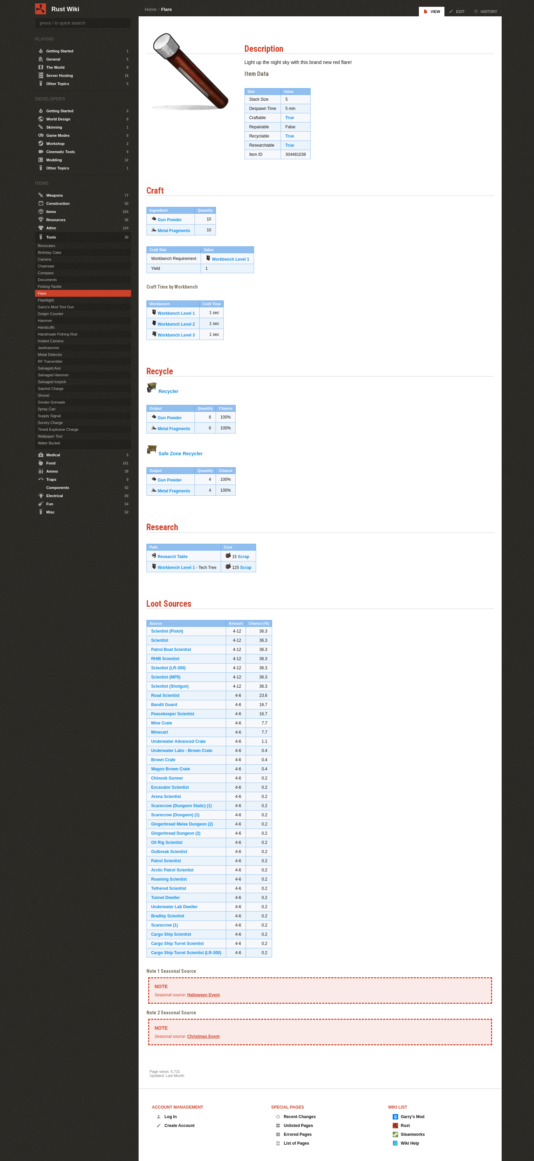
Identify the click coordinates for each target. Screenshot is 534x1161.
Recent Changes (296, 1116)
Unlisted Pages (294, 1125)
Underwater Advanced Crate (181, 740)
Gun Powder (173, 218)
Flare (166, 9)
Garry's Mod (409, 1116)
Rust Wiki (65, 9)
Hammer (45, 320)
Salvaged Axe (49, 368)
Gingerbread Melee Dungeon (182, 823)
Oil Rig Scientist (170, 841)
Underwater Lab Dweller (177, 905)
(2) (213, 823)
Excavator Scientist (173, 786)
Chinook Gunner (170, 777)
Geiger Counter (50, 314)
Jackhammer (48, 348)
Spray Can (47, 409)
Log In (166, 1116)
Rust (401, 1125)
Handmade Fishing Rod (57, 334)
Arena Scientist (169, 795)
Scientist (162, 639)
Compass (45, 273)
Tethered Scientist (171, 887)
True (292, 116)
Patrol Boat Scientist (174, 648)
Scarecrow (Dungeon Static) (181, 804)
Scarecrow (164, 924)
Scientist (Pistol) (170, 630)
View (431, 11)
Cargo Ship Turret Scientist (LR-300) (189, 951)
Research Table (176, 555)
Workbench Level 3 (179, 334)
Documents (47, 280)
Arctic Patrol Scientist (175, 869)
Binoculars (46, 246)
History (486, 11)
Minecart (162, 731)
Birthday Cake (49, 252)
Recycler (172, 390)
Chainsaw (46, 266)
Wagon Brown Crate (173, 768)
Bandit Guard (167, 703)
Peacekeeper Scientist (176, 712)
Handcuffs (46, 327)
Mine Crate (164, 722)
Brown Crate (166, 758)
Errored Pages (294, 1134)
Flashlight (46, 300)
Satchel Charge (51, 389)
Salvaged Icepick (52, 382)
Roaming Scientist (172, 878)
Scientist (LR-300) (171, 667)
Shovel (43, 395)
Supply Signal (49, 416)
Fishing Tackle (50, 286)
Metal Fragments (177, 229)
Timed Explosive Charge (58, 429)
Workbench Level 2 (179, 323)
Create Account (175, 1125)
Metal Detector (50, 355)
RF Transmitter (50, 361)
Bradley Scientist (170, 915)
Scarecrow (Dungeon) (175, 814)
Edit (457, 11)
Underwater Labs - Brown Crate (184, 749)
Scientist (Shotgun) (173, 685)
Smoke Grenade (51, 402)
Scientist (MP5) (169, 676)
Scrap (246, 555)
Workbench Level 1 (233, 258)
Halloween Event (206, 994)
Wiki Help (406, 1143)
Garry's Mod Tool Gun (56, 307)
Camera (44, 259)
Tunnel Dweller (168, 896)
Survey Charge (50, 423)
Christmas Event (206, 1035)
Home (151, 9)
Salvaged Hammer (53, 375)
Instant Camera (50, 341)
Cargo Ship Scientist (174, 933)
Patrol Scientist (169, 859)
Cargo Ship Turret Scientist (180, 942)
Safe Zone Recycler (184, 452)
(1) (212, 804)
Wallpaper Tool (50, 436)
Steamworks (409, 1134)
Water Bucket (49, 443)
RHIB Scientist (168, 657)
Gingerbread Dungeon (176, 832)
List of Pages (292, 1143)
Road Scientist (168, 694)
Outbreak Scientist (172, 850)
